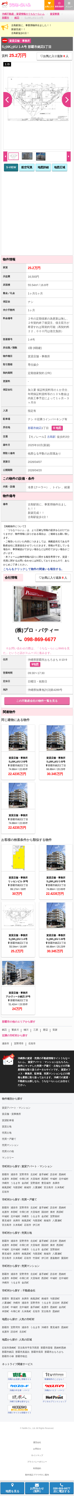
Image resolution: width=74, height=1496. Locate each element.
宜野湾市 (18, 1043)
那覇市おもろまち (54, 1351)
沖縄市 (5, 1183)
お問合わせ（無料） (37, 1488)
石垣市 (32, 1043)
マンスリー (8, 1157)
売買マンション (10, 1145)
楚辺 (45, 1029)
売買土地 (6, 1132)
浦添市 (5, 1043)
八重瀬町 (37, 1187)
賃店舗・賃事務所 (11, 1114)
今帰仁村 (24, 1178)
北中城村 (63, 1178)
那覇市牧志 (21, 1356)
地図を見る (12, 1488)
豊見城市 (46, 1183)
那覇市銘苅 (8, 1351)
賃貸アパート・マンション (16, 1107)
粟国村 (64, 1258)
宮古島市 (48, 1187)
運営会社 (37, 1442)
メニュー (69, 5)
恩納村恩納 (60, 1347)
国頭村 (45, 1212)
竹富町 (36, 1258)
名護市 (5, 1178)
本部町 (14, 1178)
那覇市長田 (37, 1351)
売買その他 (8, 1151)
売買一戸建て (9, 1139)
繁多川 (15, 1029)
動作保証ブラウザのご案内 (37, 1475)
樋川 (26, 1029)
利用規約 (37, 1468)
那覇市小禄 (8, 1356)
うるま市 (15, 1183)
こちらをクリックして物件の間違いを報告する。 (33, 569)
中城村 (53, 1178)
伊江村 (36, 1225)
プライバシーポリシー (37, 1462)
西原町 (45, 1178)
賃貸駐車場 (8, 1120)
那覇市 (32, 428)
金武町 (25, 1183)
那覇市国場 (46, 1347)
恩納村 (62, 1174)
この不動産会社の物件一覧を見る (37, 700)
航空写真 (26, 167)
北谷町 (33, 1174)
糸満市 (56, 1183)
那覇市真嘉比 (22, 1351)
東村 (52, 1212)
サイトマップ (37, 1455)
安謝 (54, 1029)
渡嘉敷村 (55, 1258)
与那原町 (17, 1187)
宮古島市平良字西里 (28, 1347)
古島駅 (51, 436)
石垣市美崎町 (9, 1347)
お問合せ (37, 1449)
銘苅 (39, 428)
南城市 (27, 1187)
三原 (35, 1029)
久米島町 (59, 1187)
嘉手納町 (44, 1174)
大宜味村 (35, 1178)
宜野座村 (35, 1183)
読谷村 (53, 1174)
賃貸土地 (6, 1126)
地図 (57, 428)
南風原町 (6, 1187)
